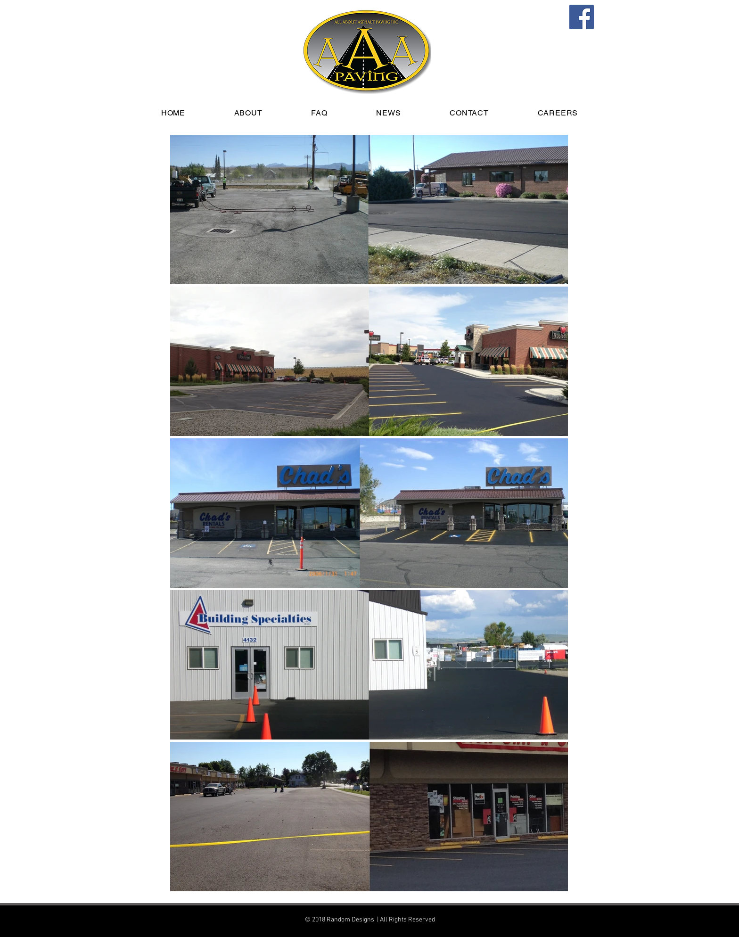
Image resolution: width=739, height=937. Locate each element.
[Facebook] (581, 17)
